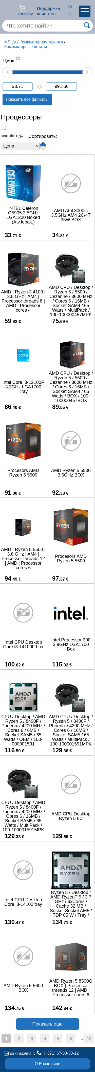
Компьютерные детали (25, 46)
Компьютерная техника (41, 42)
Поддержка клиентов (48, 11)
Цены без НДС (12, 136)
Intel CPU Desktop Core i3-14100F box (23, 644)
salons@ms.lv (19, 1053)
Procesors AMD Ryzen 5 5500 (23, 473)
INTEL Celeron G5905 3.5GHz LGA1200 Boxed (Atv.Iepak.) (23, 215)
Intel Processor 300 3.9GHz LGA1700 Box (70, 644)
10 (88, 1038)
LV (69, 7)
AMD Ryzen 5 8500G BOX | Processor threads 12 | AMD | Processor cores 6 (70, 988)
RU (69, 14)
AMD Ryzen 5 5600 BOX (23, 988)
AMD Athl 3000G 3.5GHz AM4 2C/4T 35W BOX (71, 215)
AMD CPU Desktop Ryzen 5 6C (70, 816)
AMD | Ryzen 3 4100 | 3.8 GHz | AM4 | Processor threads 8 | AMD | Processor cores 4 (23, 301)
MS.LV (10, 42)
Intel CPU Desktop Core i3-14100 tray (23, 902)
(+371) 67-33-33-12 (58, 1053)
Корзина (25, 10)
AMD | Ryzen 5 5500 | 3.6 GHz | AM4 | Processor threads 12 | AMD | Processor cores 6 (23, 558)
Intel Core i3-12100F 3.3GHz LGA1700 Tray (23, 387)
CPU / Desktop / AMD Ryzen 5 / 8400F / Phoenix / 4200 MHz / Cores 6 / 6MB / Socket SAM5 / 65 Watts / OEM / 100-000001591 (23, 730)
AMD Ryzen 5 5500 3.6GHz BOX (71, 473)
